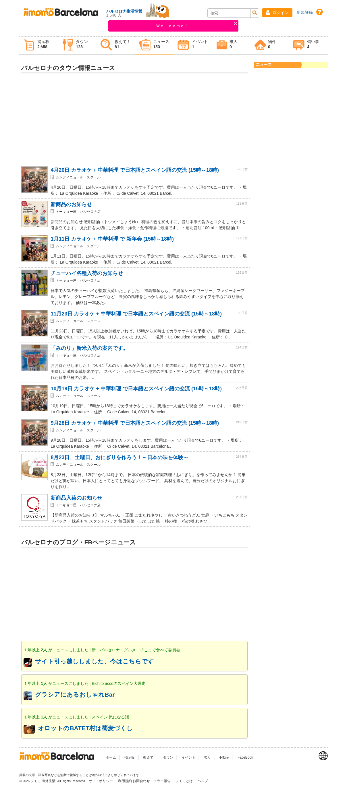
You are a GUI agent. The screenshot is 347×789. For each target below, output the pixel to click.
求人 (207, 757)
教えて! (148, 757)
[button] (277, 12)
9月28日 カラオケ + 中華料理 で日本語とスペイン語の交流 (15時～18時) (135, 423)
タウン (168, 757)
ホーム (111, 757)
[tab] (38, 45)
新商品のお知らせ (71, 204)
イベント (188, 757)
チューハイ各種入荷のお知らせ (87, 273)
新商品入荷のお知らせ (76, 498)
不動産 (224, 757)
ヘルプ (203, 781)
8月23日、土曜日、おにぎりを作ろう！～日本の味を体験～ (119, 457)
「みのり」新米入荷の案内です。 (89, 348)
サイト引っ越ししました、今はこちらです (94, 661)
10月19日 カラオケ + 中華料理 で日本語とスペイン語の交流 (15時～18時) (136, 388)
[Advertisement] (135, 117)
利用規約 (125, 781)
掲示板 (129, 757)
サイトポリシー (101, 781)
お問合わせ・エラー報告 (152, 781)
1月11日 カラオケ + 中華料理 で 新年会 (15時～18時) (112, 239)
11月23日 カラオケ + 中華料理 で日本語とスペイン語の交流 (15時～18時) (136, 314)
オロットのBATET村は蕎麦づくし (85, 728)
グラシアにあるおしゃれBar (75, 694)
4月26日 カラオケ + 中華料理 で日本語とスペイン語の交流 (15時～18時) (135, 170)
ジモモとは (185, 781)
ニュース (264, 64)
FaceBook (245, 757)
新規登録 (305, 12)
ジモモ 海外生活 (42, 781)
